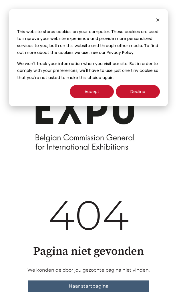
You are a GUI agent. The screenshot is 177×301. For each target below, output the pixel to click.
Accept (92, 91)
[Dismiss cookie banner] (158, 20)
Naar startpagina (89, 286)
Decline (137, 91)
